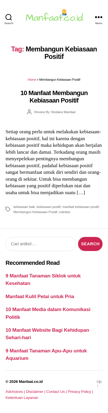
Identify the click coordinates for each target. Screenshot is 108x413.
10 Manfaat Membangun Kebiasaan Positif (54, 96)
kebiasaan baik (24, 207)
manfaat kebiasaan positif (80, 207)
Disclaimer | (36, 391)
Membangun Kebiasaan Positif (35, 212)
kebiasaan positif (48, 207)
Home (32, 79)
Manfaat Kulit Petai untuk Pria (39, 296)
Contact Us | (57, 391)
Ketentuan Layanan (21, 397)
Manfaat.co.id (31, 381)
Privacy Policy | (80, 391)
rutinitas (64, 212)
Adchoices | (15, 391)
